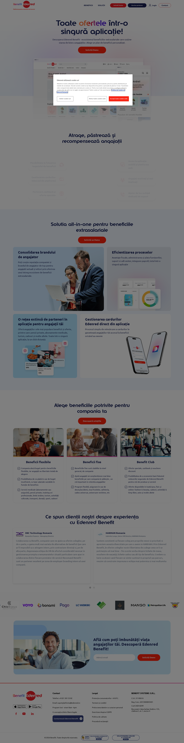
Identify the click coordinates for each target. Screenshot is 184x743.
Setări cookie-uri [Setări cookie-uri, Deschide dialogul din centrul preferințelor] (65, 99)
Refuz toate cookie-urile (97, 99)
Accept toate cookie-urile (118, 99)
